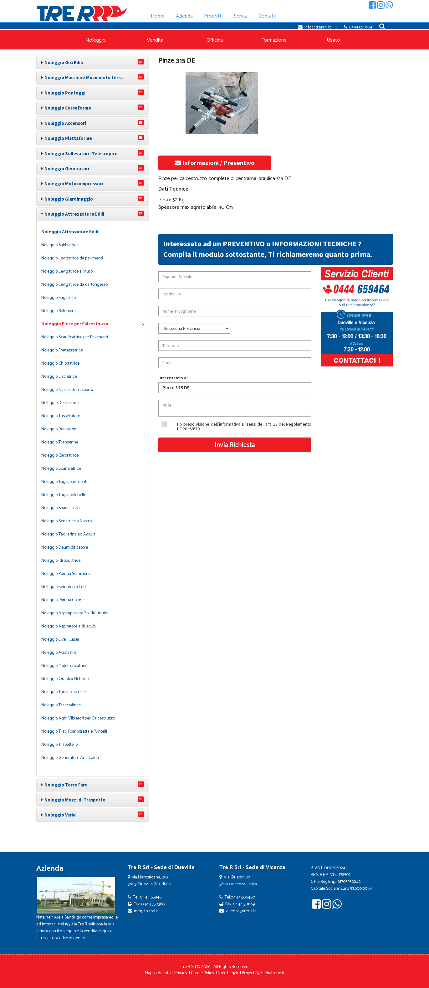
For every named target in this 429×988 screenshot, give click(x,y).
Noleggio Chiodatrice (60, 363)
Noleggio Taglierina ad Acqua (68, 534)
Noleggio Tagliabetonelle (63, 495)
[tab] (93, 62)
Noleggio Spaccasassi (60, 508)
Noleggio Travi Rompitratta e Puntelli (74, 731)
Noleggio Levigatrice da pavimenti (72, 258)
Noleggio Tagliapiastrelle (63, 692)
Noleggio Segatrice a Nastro (66, 521)
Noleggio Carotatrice (60, 455)
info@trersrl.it (317, 27)
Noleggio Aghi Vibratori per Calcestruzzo (78, 718)
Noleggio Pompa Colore (62, 600)
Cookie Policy (202, 973)
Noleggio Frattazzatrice (62, 350)
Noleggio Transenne (59, 442)
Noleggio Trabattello (59, 744)
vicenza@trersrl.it (241, 911)
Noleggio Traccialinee (61, 705)
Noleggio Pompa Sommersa (66, 573)
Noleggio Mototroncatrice (64, 665)
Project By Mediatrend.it (263, 973)
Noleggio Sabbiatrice (60, 245)
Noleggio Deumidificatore (64, 547)
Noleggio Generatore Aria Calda (70, 757)
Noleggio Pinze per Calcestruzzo (92, 324)
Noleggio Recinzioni (59, 429)
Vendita (155, 40)
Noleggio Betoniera (58, 311)
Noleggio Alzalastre (58, 652)
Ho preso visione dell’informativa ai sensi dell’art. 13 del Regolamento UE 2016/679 (244, 426)
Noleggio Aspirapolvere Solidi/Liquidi (74, 613)
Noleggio (95, 40)
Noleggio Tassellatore (60, 416)
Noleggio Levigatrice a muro (67, 271)
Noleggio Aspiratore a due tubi (68, 626)
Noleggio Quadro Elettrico (65, 679)
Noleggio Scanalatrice (61, 468)
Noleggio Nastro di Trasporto (67, 389)
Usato (333, 40)
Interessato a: (173, 378)
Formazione (274, 40)
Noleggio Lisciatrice (59, 376)
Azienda (49, 869)
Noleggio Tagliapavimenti (64, 481)
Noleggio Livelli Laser (60, 639)
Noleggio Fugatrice (58, 297)
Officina (215, 40)
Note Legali (228, 973)
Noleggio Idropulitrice (60, 560)
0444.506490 (243, 897)
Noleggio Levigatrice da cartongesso (74, 284)
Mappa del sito (158, 973)
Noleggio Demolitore (60, 403)
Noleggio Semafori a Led (63, 587)
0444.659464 (360, 27)
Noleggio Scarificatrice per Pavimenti (74, 337)
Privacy (180, 973)
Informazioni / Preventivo (215, 162)
